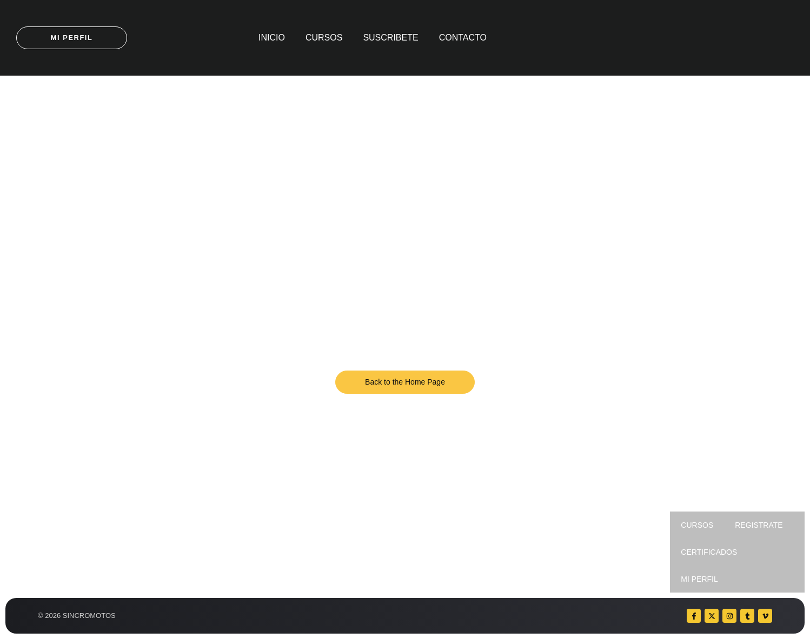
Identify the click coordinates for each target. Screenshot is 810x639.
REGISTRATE (758, 525)
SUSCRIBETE (390, 37)
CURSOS (324, 37)
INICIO (271, 37)
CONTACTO (463, 37)
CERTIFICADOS (709, 552)
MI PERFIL (699, 579)
